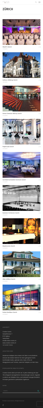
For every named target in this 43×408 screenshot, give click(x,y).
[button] (39, 2)
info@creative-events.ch (9, 340)
